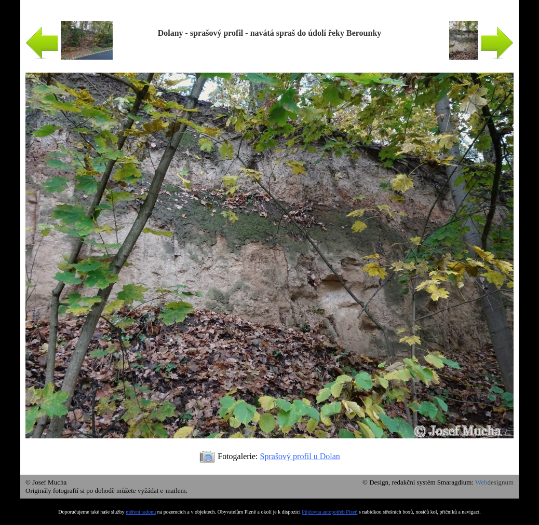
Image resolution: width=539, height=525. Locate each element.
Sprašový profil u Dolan (300, 456)
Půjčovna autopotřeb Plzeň (329, 512)
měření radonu (141, 512)
